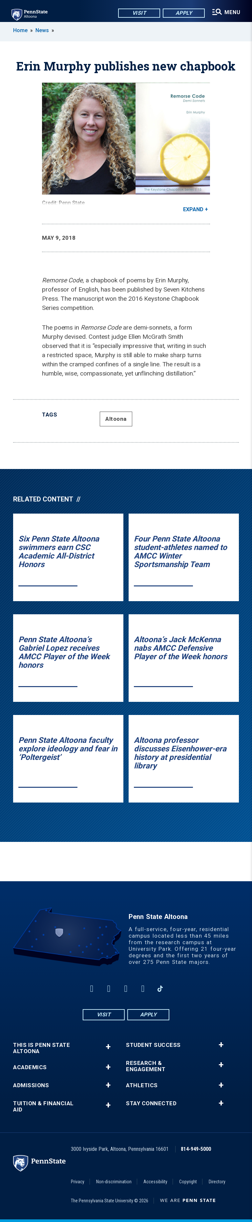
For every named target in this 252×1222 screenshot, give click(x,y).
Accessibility (155, 1181)
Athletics (142, 1085)
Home (20, 30)
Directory (217, 1181)
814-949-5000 (196, 1149)
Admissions (31, 1085)
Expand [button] (193, 209)
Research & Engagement (145, 1066)
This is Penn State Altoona (41, 1048)
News (42, 30)
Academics (30, 1067)
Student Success (153, 1045)
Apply (183, 13)
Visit (139, 13)
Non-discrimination (114, 1181)
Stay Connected (151, 1103)
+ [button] (108, 1046)
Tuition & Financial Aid (43, 1106)
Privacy (77, 1181)
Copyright (188, 1181)
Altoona (116, 419)
